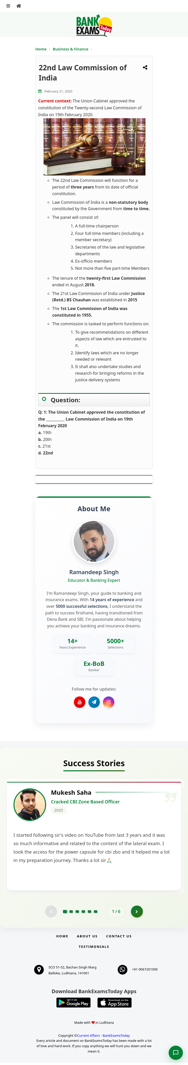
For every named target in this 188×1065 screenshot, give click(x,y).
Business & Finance (71, 48)
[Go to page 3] (77, 913)
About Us (87, 938)
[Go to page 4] (83, 913)
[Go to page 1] (65, 913)
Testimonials (94, 949)
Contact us (119, 938)
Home (41, 48)
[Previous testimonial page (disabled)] (50, 913)
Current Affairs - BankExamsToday (103, 1037)
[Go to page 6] (95, 913)
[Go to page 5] (89, 913)
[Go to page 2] (71, 913)
